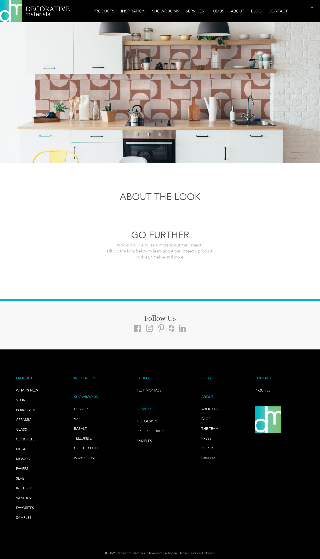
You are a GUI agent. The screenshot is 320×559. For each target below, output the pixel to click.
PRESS (206, 438)
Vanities (23, 498)
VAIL (77, 418)
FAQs (205, 418)
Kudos (217, 11)
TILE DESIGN (147, 421)
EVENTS (207, 448)
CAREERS (208, 458)
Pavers (22, 468)
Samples (23, 517)
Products (103, 11)
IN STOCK (24, 488)
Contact (278, 11)
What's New (27, 390)
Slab (20, 478)
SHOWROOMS (86, 396)
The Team (209, 428)
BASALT (80, 428)
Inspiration (133, 11)
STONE (22, 400)
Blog (256, 11)
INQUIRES (262, 390)
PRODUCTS (25, 378)
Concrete (25, 439)
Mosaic (23, 458)
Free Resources (151, 431)
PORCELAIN (25, 410)
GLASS (21, 429)
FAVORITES (25, 507)
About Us (210, 409)
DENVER (81, 409)
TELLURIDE (83, 438)
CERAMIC (23, 419)
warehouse (85, 458)
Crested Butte (87, 448)
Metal (21, 449)
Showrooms (165, 11)
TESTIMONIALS (149, 390)
